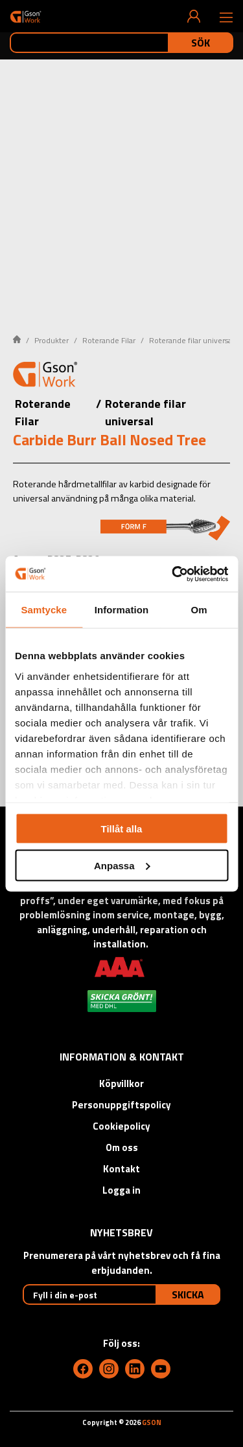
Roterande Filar (108, 340)
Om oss (122, 1147)
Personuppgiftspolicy (121, 1104)
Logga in (121, 1190)
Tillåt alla (122, 828)
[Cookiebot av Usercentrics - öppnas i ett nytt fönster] (173, 573)
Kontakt (121, 1168)
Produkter (51, 340)
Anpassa (122, 865)
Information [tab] (122, 609)
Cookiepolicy (121, 1126)
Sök (200, 42)
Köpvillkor (121, 1083)
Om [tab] (199, 609)
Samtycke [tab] (44, 609)
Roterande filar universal (191, 340)
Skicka (188, 1294)
